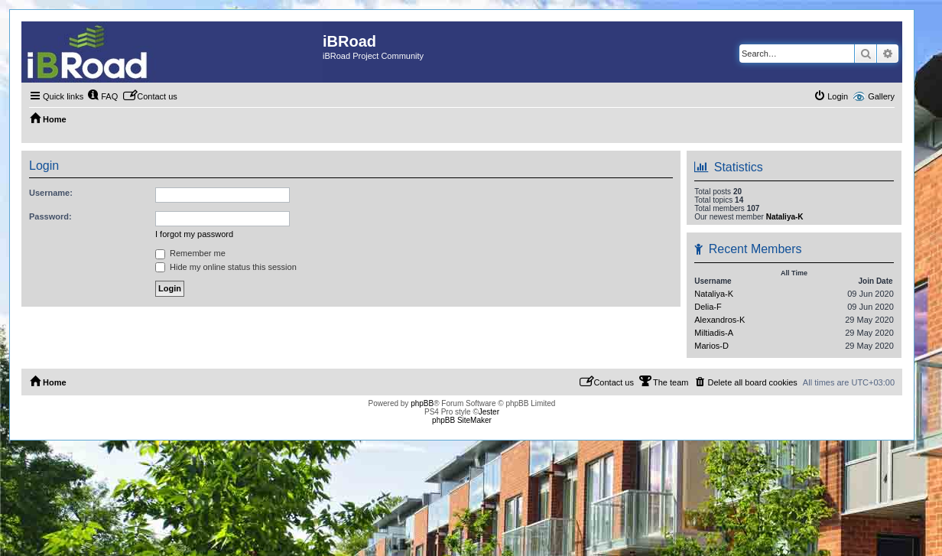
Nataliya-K (785, 217)
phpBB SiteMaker (462, 420)
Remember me (190, 253)
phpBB (422, 403)
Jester (489, 412)
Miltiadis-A (713, 332)
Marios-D (711, 345)
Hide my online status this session (226, 266)
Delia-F (707, 306)
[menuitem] (102, 96)
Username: (51, 192)
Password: (50, 216)
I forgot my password (194, 234)
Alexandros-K (719, 319)
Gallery (881, 96)
